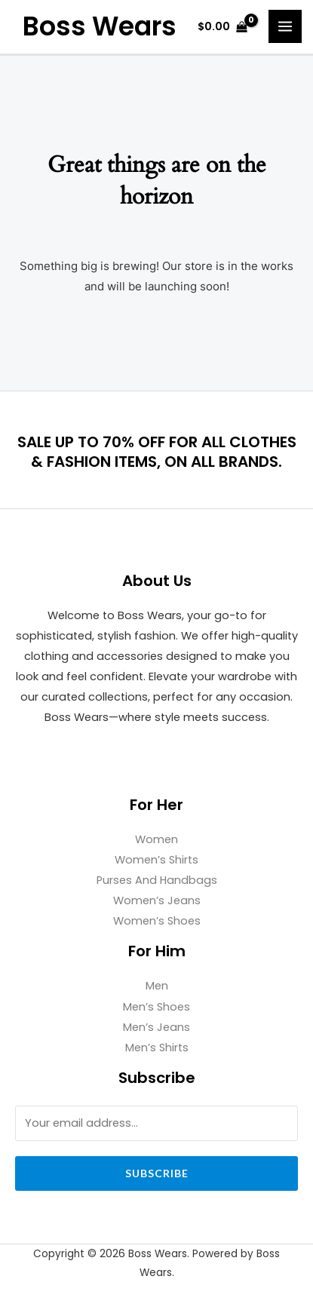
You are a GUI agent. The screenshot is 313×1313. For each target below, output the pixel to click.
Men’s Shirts (157, 1047)
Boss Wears (99, 26)
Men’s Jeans (156, 1027)
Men (157, 985)
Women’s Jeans (157, 900)
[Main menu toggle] (285, 26)
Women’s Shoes (157, 920)
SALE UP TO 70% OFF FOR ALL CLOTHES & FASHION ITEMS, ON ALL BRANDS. (156, 451)
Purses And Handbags (157, 880)
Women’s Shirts (156, 859)
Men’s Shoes (156, 1006)
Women (156, 839)
